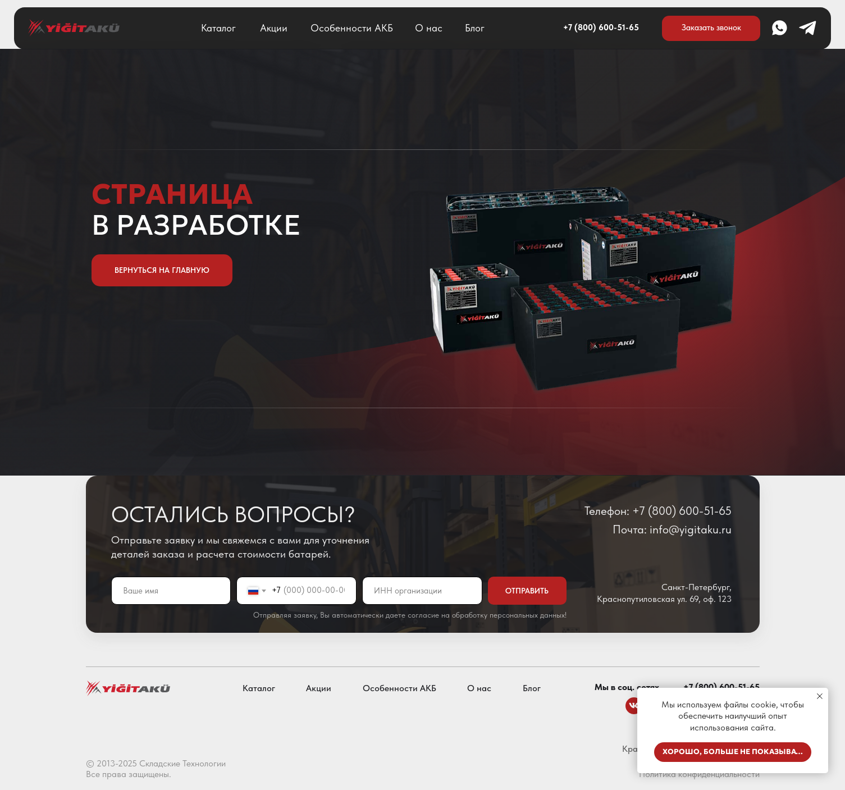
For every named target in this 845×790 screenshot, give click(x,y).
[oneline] (422, 591)
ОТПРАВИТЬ (527, 590)
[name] (171, 591)
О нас (428, 28)
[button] (711, 28)
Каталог (218, 28)
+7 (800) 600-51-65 (601, 27)
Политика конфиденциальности (699, 774)
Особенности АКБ (351, 28)
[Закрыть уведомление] (819, 696)
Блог (475, 28)
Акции (273, 28)
